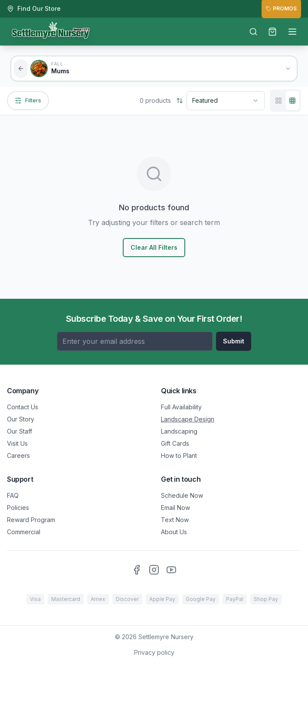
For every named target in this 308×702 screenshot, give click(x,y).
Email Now (175, 507)
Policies (18, 507)
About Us (174, 531)
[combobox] (226, 100)
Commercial (23, 531)
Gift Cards (175, 443)
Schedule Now (182, 495)
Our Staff (19, 431)
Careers (18, 455)
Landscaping (179, 431)
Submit (233, 341)
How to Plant (179, 455)
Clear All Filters (154, 247)
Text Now (175, 519)
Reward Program (31, 519)
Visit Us (17, 443)
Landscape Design (187, 419)
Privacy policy (154, 652)
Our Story (20, 419)
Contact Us (22, 407)
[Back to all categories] (21, 68)
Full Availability (181, 407)
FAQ (13, 495)
